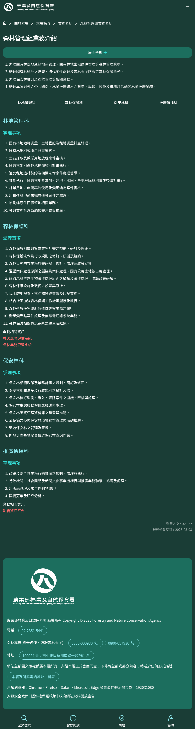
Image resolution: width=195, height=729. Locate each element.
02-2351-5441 (33, 630)
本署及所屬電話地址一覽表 (33, 676)
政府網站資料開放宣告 (77, 695)
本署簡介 (43, 23)
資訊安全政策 (18, 695)
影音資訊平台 (14, 510)
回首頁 (29, 7)
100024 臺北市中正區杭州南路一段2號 (56, 655)
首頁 (5, 23)
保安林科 (121, 102)
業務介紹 (65, 23)
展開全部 (95, 52)
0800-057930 (122, 643)
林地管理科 (27, 102)
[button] (187, 7)
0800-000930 (86, 643)
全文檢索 (24, 721)
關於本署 (21, 23)
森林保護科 (74, 102)
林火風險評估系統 (17, 338)
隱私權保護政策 (43, 695)
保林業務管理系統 (17, 344)
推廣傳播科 (168, 102)
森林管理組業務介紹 (96, 23)
